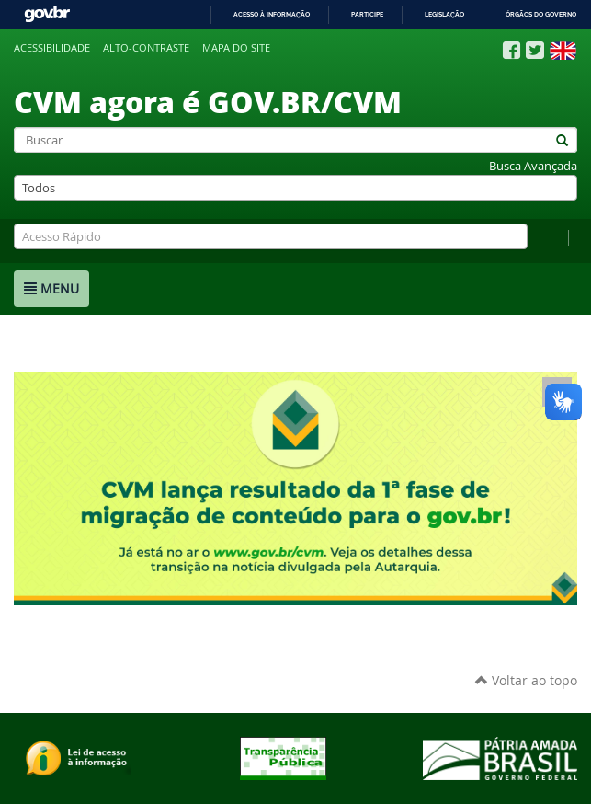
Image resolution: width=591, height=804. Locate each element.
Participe (367, 14)
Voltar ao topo (526, 680)
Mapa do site (236, 47)
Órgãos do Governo (541, 14)
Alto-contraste (146, 47)
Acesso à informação (271, 14)
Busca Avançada (533, 166)
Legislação (444, 14)
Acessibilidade (52, 47)
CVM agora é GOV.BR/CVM (208, 101)
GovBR (47, 14)
